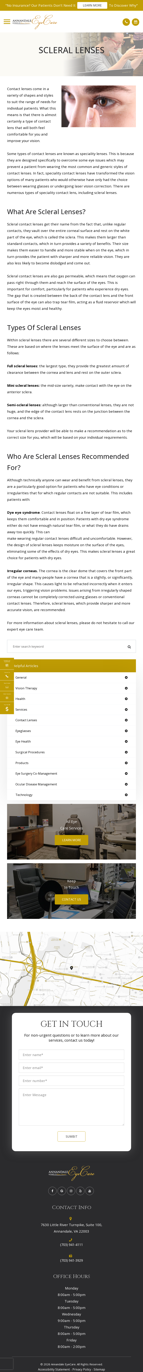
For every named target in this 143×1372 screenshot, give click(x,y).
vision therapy (26, 688)
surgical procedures (30, 752)
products (21, 763)
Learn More (92, 5)
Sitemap (99, 1369)
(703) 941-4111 (71, 1244)
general (21, 677)
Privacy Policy (81, 1369)
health (20, 698)
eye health (23, 741)
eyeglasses (23, 731)
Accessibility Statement (54, 1369)
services (21, 709)
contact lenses (26, 720)
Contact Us (71, 899)
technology (23, 795)
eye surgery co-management (36, 773)
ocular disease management (36, 784)
